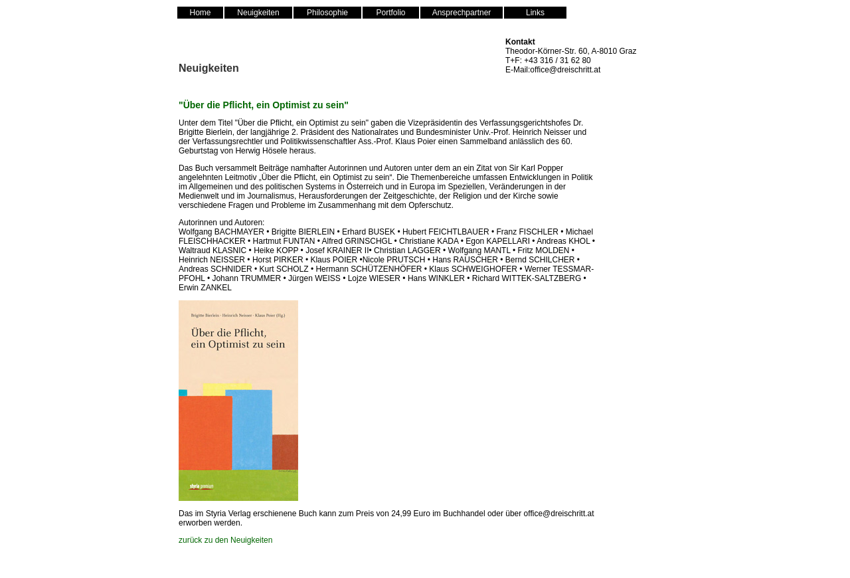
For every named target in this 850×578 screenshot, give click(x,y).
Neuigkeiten (258, 12)
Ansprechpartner (461, 12)
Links (535, 12)
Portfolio (390, 12)
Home (200, 12)
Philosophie (327, 12)
